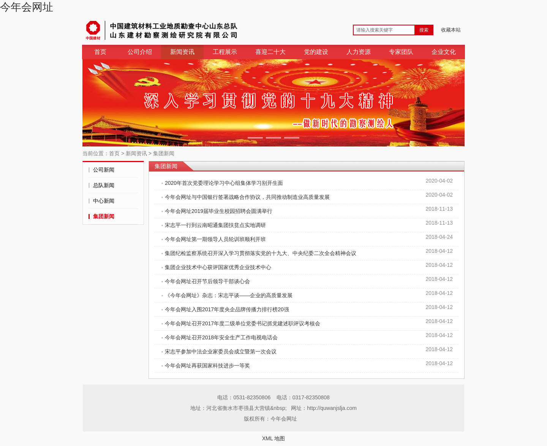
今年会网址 (26, 7)
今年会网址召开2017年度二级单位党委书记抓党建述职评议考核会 (242, 323)
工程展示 (225, 52)
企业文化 (444, 52)
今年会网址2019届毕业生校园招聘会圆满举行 (218, 211)
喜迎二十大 (270, 52)
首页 (100, 52)
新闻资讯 (182, 52)
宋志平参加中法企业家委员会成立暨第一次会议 (221, 351)
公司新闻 (103, 170)
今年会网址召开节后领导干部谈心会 (207, 281)
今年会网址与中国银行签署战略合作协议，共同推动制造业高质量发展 (247, 197)
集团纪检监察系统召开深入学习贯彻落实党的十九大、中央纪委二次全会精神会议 (260, 253)
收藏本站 (451, 30)
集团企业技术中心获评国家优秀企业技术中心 (218, 267)
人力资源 (358, 52)
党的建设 (316, 52)
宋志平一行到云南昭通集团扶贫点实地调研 (215, 225)
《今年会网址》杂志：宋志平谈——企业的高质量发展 (228, 295)
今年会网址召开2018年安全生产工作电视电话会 (221, 337)
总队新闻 (103, 185)
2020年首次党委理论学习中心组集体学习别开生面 (224, 183)
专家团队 (401, 52)
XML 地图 (273, 438)
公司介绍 (140, 52)
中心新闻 (103, 201)
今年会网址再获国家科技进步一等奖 (207, 365)
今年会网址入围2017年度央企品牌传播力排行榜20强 (227, 309)
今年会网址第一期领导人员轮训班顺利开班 (215, 239)
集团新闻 (163, 153)
